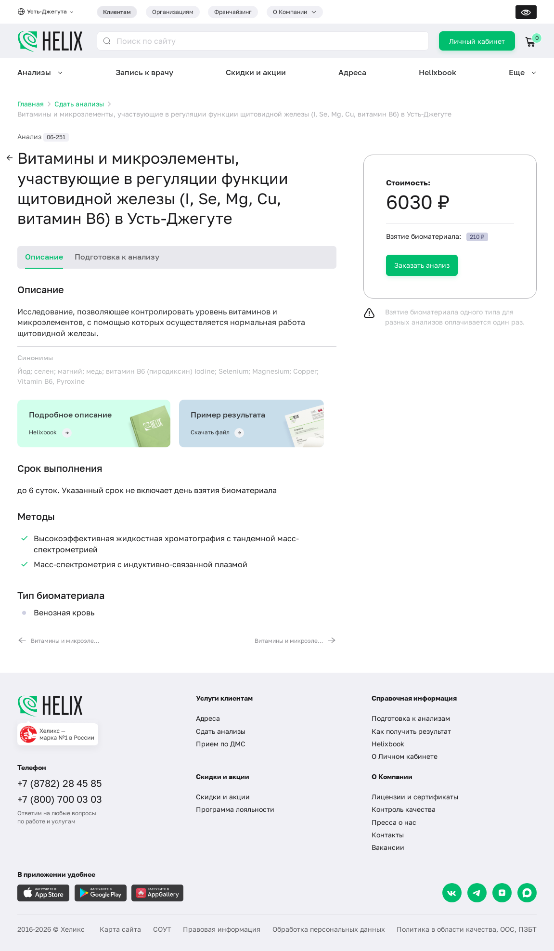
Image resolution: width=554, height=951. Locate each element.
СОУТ (162, 929)
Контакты (388, 835)
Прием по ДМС (220, 744)
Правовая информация (221, 929)
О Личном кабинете (405, 756)
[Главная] (98, 706)
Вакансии (388, 847)
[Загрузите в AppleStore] (43, 893)
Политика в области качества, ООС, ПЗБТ (467, 929)
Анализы (34, 72)
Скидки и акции (256, 72)
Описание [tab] (44, 256)
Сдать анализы (220, 731)
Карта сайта (120, 929)
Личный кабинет (477, 41)
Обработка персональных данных (328, 929)
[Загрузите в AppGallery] (157, 893)
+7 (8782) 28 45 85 (59, 783)
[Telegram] (477, 892)
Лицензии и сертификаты (415, 797)
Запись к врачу (144, 72)
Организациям (172, 11)
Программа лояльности (235, 809)
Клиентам (117, 11)
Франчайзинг (233, 11)
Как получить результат (411, 731)
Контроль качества (404, 809)
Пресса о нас (394, 822)
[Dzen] (502, 892)
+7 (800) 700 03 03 (59, 799)
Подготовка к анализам (411, 718)
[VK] (452, 892)
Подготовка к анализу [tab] (117, 256)
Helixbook (437, 72)
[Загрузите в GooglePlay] (101, 893)
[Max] (527, 892)
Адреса (352, 72)
